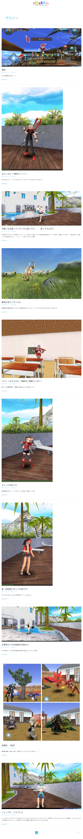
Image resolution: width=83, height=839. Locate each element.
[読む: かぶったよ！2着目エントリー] (41, 129)
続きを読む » (5, 79)
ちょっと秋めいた (10, 485)
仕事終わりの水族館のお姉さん (16, 645)
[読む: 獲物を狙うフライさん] (41, 273)
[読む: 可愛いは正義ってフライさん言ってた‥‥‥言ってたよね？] (41, 208)
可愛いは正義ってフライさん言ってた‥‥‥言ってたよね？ (30, 229)
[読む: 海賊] (41, 47)
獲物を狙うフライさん (12, 302)
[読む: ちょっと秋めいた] (41, 440)
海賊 (4, 70)
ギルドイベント (6, 72)
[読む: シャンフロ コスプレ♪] (41, 786)
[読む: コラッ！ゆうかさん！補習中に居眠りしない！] (41, 349)
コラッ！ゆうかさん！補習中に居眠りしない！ (24, 381)
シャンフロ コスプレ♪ (13, 812)
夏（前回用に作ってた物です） (16, 589)
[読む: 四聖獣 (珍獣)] (41, 702)
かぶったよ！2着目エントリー (16, 174)
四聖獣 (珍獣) (9, 745)
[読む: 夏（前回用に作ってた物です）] (41, 544)
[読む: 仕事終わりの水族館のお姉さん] (41, 624)
